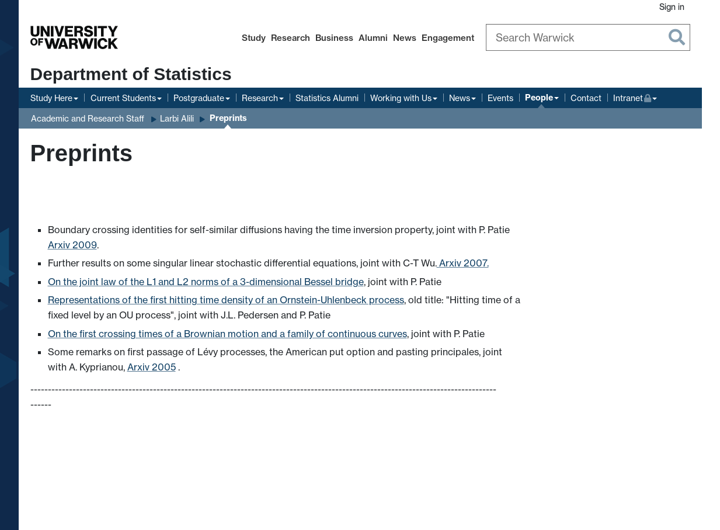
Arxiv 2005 (151, 367)
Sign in (671, 7)
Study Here (51, 98)
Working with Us (401, 98)
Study (254, 37)
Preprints (228, 118)
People (539, 97)
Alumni (373, 37)
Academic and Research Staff (87, 118)
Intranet (635, 97)
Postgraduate (198, 98)
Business (334, 37)
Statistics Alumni (327, 98)
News (404, 37)
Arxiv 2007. (463, 263)
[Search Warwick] (588, 37)
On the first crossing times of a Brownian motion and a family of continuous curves (227, 334)
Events (500, 98)
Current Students (123, 98)
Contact (586, 98)
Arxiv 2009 (72, 245)
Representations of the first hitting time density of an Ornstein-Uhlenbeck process (226, 300)
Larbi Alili (177, 118)
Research (290, 37)
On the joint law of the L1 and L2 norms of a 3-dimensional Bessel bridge (206, 281)
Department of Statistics (131, 74)
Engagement (448, 37)
